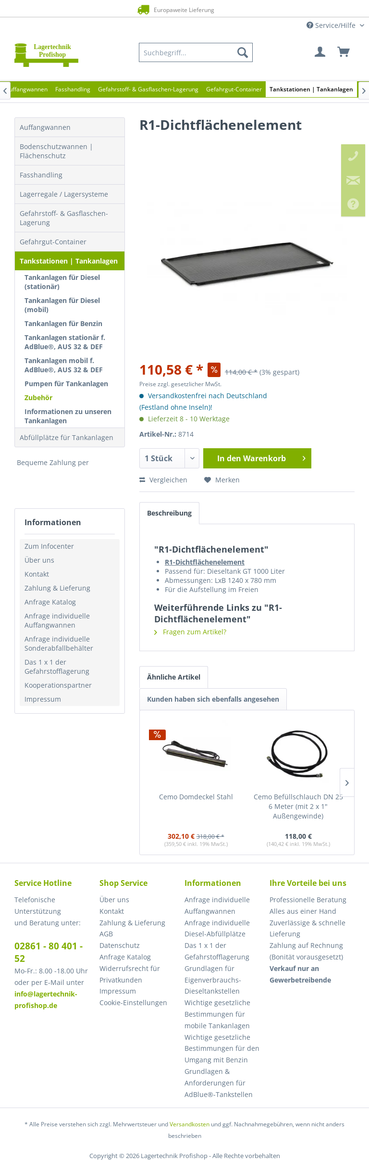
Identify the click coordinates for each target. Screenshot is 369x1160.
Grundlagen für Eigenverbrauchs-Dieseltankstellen (212, 980)
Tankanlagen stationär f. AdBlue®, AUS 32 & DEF (65, 342)
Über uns (39, 560)
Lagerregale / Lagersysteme (64, 194)
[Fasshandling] (72, 89)
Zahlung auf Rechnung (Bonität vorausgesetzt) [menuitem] (306, 951)
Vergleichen (163, 479)
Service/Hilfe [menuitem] (332, 25)
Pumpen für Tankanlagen (66, 383)
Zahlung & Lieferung (57, 588)
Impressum (43, 699)
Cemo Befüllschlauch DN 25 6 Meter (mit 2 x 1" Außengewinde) (298, 806)
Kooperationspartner (58, 685)
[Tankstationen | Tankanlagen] (311, 89)
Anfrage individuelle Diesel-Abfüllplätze (217, 928)
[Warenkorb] (344, 52)
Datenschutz (119, 945)
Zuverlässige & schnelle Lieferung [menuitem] (307, 928)
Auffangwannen (45, 127)
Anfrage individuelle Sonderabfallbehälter (59, 643)
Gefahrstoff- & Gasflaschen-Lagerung (64, 218)
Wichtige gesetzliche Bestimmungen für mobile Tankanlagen (217, 1014)
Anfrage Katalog (50, 601)
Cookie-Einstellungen (133, 1002)
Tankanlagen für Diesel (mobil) (62, 305)
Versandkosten (189, 1124)
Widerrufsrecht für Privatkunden (129, 974)
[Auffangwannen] (26, 89)
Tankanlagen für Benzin (63, 323)
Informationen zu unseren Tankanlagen (68, 416)
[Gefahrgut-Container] (234, 89)
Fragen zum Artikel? (190, 631)
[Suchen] (243, 52)
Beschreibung (169, 512)
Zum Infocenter (49, 546)
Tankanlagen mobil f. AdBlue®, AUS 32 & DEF (64, 365)
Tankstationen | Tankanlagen (69, 260)
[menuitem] (196, 52)
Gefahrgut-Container (53, 241)
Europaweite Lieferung (173, 9)
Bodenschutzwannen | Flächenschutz (56, 151)
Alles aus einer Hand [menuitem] (303, 911)
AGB (106, 933)
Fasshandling (41, 174)
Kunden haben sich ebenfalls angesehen (213, 699)
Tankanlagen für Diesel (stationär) (62, 282)
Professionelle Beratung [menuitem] (308, 899)
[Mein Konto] (320, 52)
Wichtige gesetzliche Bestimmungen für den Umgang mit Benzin (221, 1049)
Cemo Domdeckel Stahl (196, 796)
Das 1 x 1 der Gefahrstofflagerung (57, 666)
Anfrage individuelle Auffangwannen (57, 620)
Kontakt (37, 574)
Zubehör (38, 397)
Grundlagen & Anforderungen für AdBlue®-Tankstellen (218, 1083)
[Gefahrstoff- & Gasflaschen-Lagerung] (148, 89)
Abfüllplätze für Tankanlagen (66, 437)
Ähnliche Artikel (173, 676)
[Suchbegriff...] (196, 52)
